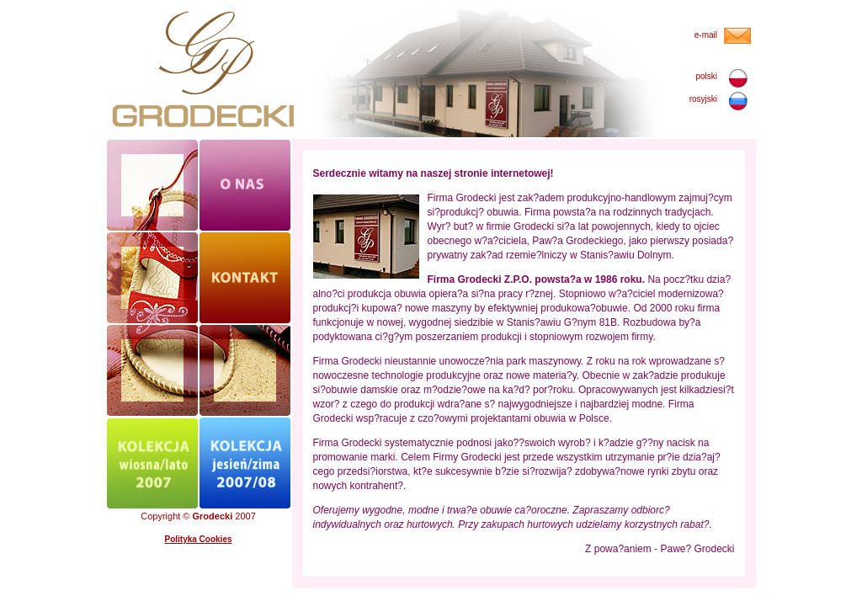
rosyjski (703, 99)
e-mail (705, 35)
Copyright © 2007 (198, 516)
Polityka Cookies (197, 539)
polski (706, 76)
